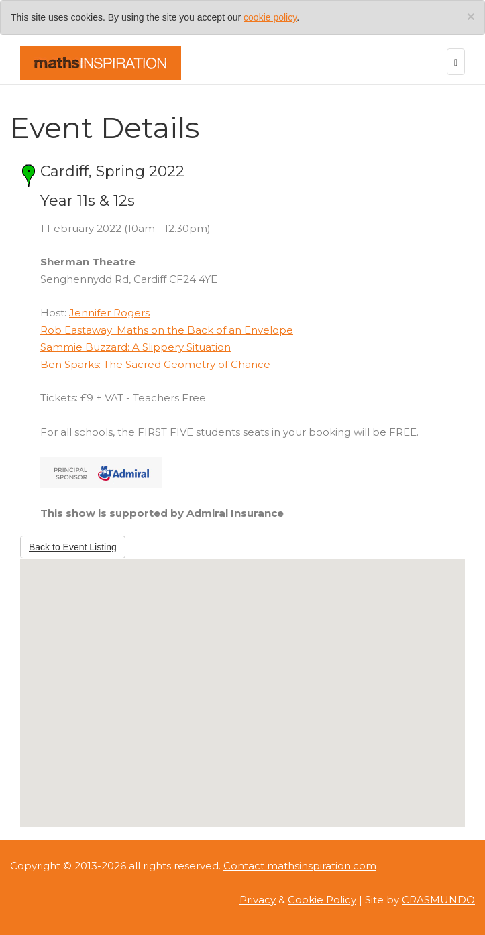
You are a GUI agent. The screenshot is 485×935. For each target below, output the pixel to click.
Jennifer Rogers (109, 312)
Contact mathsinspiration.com (299, 865)
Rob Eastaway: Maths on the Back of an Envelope (166, 330)
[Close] (471, 16)
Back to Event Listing (73, 547)
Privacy (257, 899)
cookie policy (270, 17)
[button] (243, 680)
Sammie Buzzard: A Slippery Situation (135, 346)
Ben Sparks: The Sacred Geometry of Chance (155, 364)
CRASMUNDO (438, 899)
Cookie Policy (322, 899)
